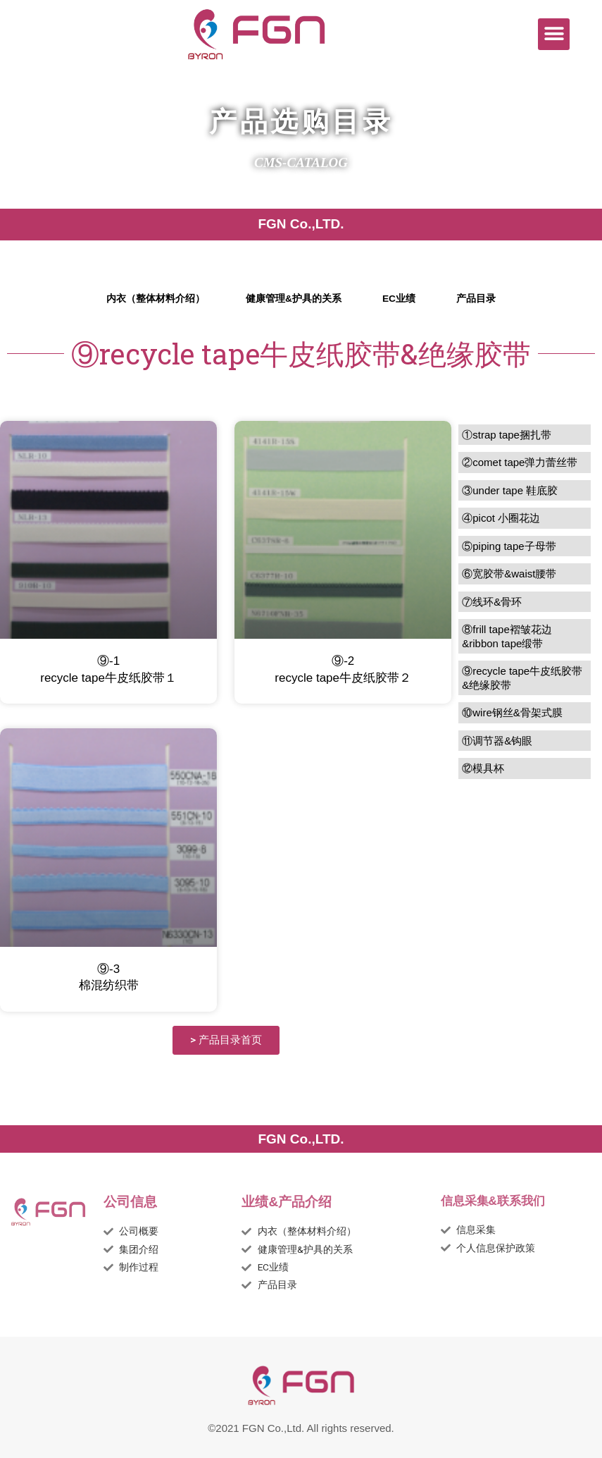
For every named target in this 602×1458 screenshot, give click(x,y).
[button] (554, 34)
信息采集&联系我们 (493, 1201)
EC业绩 (398, 298)
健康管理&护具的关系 (293, 298)
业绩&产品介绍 (287, 1201)
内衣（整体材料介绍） (155, 298)
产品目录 (476, 298)
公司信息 (130, 1201)
